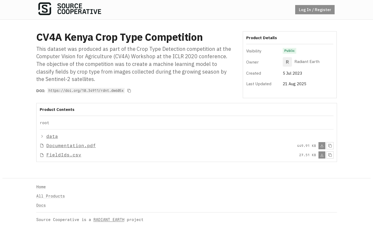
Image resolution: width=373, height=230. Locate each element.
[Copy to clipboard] (129, 90)
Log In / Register (315, 9)
